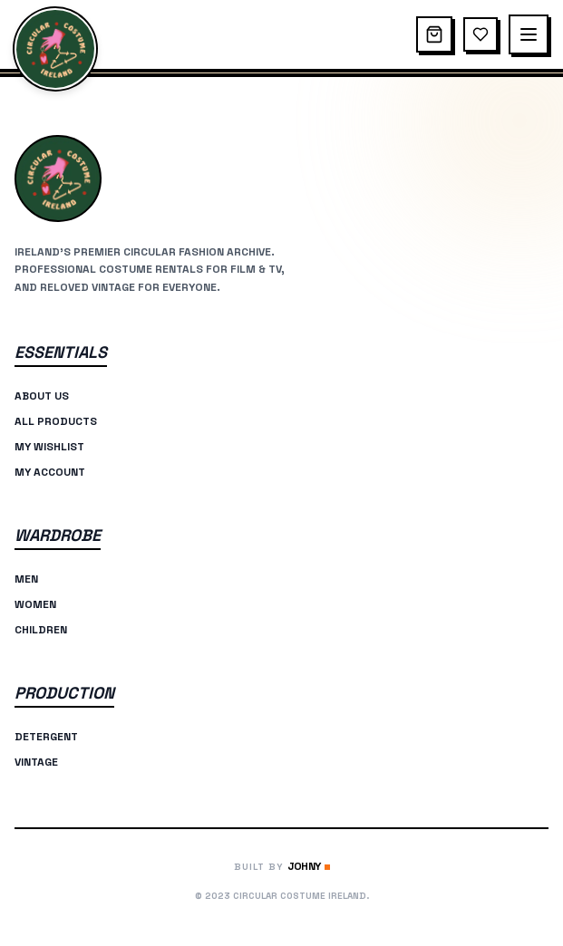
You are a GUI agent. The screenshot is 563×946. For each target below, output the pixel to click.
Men (26, 579)
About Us (42, 396)
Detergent (46, 736)
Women (35, 604)
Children (41, 630)
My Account (50, 472)
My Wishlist (49, 446)
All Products (56, 421)
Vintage (36, 762)
